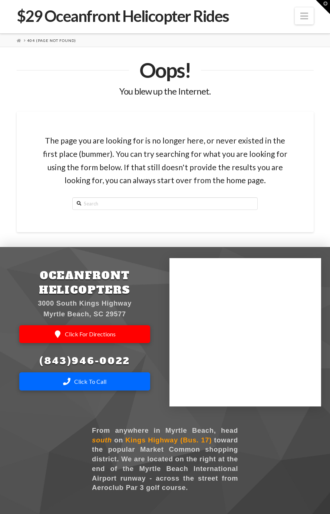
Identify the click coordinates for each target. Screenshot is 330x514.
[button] (304, 15)
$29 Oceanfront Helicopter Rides (123, 16)
